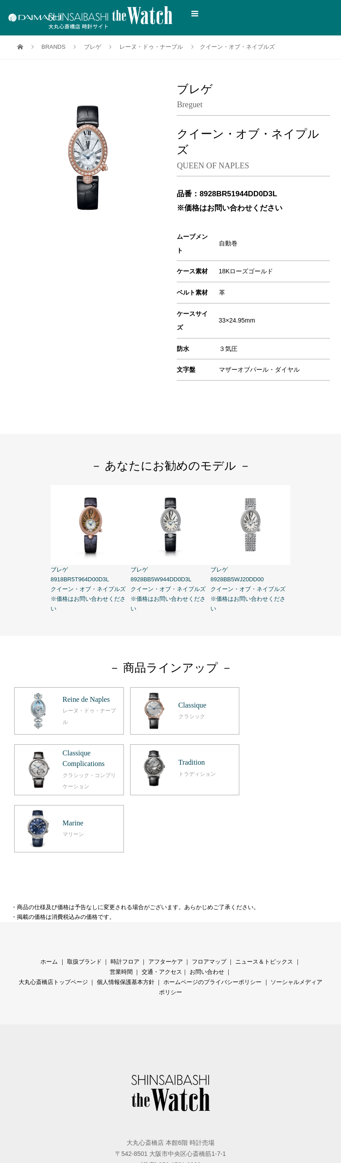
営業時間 (121, 912)
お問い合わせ (207, 912)
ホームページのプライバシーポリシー (212, 922)
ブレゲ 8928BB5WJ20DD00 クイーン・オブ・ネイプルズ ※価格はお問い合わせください (250, 548)
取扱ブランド (84, 902)
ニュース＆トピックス (264, 902)
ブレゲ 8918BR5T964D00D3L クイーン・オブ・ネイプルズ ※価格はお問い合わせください (91, 548)
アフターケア (165, 902)
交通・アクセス (162, 912)
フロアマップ (209, 902)
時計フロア (125, 902)
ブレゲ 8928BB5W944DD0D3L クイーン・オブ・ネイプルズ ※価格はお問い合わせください (170, 548)
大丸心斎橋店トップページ (53, 922)
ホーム (49, 902)
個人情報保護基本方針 (126, 922)
